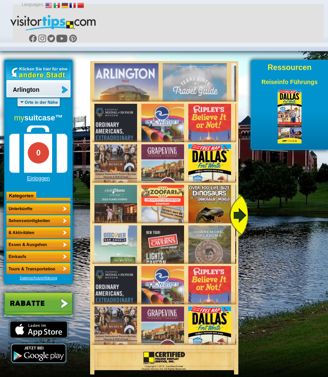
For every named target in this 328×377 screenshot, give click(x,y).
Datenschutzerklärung (38, 278)
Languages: (33, 4)
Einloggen (38, 178)
